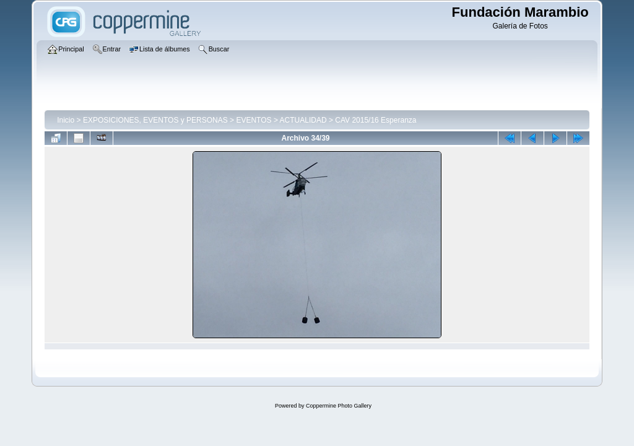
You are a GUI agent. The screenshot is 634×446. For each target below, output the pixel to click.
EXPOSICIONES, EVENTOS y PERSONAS (155, 120)
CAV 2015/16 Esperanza (375, 120)
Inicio (65, 120)
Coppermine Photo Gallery (338, 406)
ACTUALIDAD (303, 120)
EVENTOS (253, 120)
